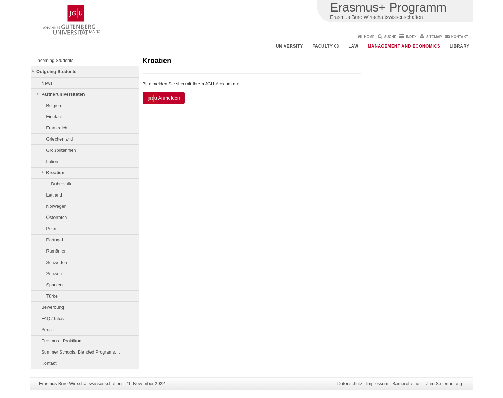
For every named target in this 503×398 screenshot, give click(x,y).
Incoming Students (54, 60)
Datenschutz (349, 383)
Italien (52, 161)
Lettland (54, 195)
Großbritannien (61, 150)
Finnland (54, 116)
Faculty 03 (325, 46)
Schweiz (54, 273)
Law (353, 46)
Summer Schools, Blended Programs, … (81, 352)
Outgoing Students (56, 71)
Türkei (52, 296)
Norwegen (56, 206)
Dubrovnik (61, 183)
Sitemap (434, 37)
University (289, 46)
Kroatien (55, 172)
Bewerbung (52, 307)
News (46, 83)
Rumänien (56, 251)
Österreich (56, 217)
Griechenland (59, 139)
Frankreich (56, 127)
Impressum (377, 383)
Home (369, 37)
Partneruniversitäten (63, 94)
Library (459, 46)
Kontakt (459, 37)
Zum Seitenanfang (443, 383)
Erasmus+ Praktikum (61, 340)
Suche (390, 37)
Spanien (54, 284)
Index (411, 37)
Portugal (54, 239)
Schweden (56, 262)
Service (48, 329)
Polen (52, 228)
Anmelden (163, 98)
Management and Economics (404, 46)
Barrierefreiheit (407, 383)
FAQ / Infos (52, 318)
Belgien (53, 105)
